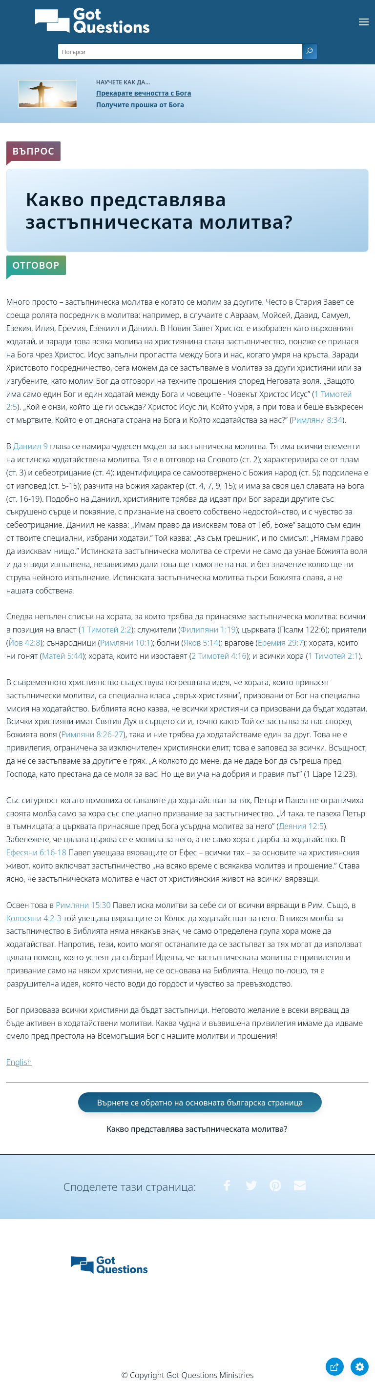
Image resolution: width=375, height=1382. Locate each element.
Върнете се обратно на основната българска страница (200, 1102)
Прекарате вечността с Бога (143, 93)
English (19, 1062)
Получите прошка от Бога (140, 104)
